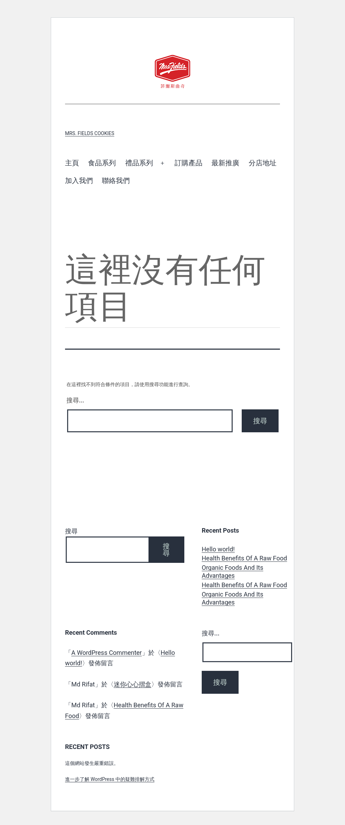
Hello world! (218, 549)
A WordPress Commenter (106, 652)
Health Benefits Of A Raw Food (244, 558)
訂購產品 (188, 163)
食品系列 (102, 163)
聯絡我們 (116, 180)
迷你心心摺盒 (132, 684)
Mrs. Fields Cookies (89, 133)
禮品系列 (139, 163)
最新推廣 (225, 163)
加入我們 (79, 180)
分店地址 (262, 163)
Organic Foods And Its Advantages (232, 571)
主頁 (72, 163)
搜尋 (71, 531)
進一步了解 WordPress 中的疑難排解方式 (109, 779)
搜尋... (75, 400)
